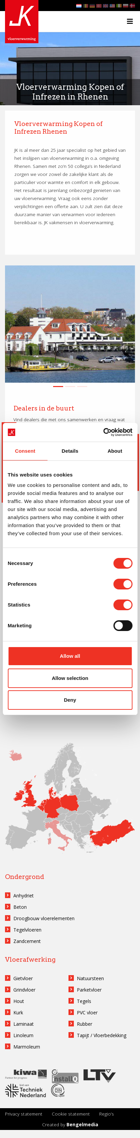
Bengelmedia (82, 1124)
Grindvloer (24, 990)
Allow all (70, 656)
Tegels (84, 1001)
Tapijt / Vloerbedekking (101, 1035)
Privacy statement (23, 1114)
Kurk (18, 1012)
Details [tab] (70, 451)
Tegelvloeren (27, 930)
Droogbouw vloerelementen (44, 918)
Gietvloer (23, 978)
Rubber (84, 1024)
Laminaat (23, 1024)
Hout (18, 1001)
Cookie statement (71, 1114)
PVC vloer (87, 1012)
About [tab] (115, 451)
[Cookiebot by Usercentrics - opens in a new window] (103, 432)
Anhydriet (23, 895)
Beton (20, 907)
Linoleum (23, 1035)
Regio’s (106, 1114)
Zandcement (27, 941)
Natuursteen (90, 978)
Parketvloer (89, 990)
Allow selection (70, 678)
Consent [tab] (25, 451)
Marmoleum (26, 1047)
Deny (70, 700)
